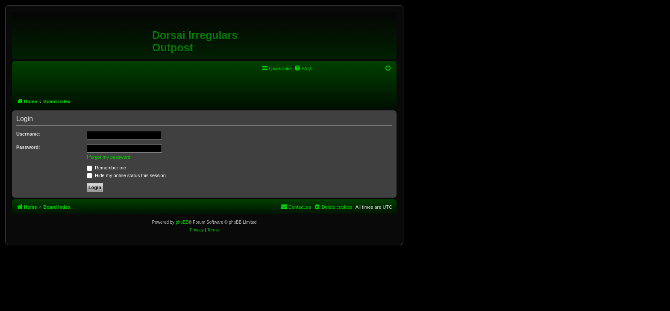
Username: (28, 133)
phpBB (182, 222)
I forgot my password (108, 157)
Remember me (106, 167)
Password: (28, 147)
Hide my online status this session (126, 175)
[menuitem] (302, 68)
